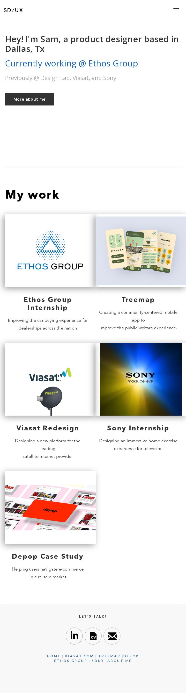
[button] (176, 9)
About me (119, 661)
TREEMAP (109, 656)
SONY (99, 661)
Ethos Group (71, 661)
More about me (30, 99)
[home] (13, 9)
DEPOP (131, 656)
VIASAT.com (79, 656)
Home (54, 656)
